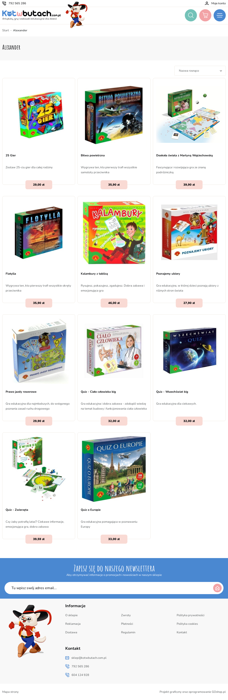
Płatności (127, 624)
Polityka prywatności (190, 615)
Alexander (20, 30)
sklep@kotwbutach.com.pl (88, 658)
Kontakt (182, 632)
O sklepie (71, 615)
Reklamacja (73, 624)
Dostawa (71, 632)
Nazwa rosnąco (189, 71)
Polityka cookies (187, 624)
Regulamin (128, 632)
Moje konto (218, 3)
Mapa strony (10, 692)
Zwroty (126, 615)
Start (5, 30)
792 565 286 (17, 3)
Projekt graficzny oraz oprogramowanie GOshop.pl (193, 692)
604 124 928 (80, 675)
